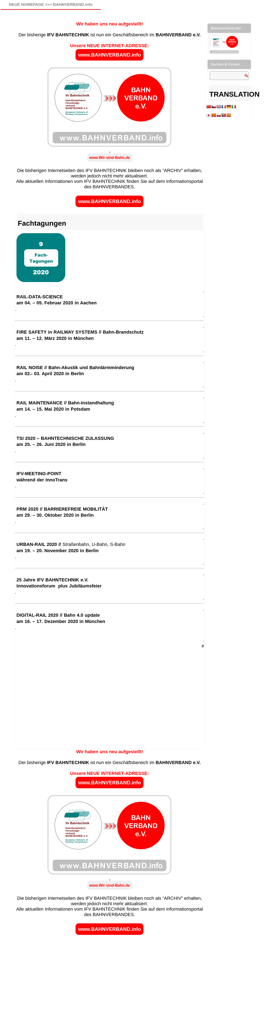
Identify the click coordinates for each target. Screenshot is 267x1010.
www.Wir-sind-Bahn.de (109, 158)
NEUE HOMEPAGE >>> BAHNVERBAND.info (50, 4)
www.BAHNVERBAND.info (109, 55)
